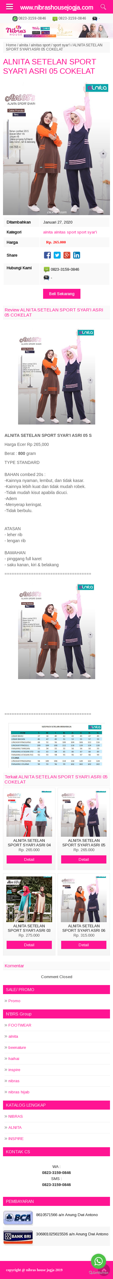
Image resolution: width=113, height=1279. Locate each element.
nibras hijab (19, 1092)
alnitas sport (40, 45)
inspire (14, 1069)
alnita (23, 45)
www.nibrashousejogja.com (56, 7)
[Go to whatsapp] (98, 1261)
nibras (14, 1081)
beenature (17, 1047)
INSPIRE (16, 1138)
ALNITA (15, 1127)
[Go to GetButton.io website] (98, 1273)
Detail (29, 859)
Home (11, 45)
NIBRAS (15, 1116)
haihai (13, 1058)
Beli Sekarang (61, 294)
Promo (14, 1001)
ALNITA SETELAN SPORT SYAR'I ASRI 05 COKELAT (49, 66)
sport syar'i (62, 45)
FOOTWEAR (19, 1025)
